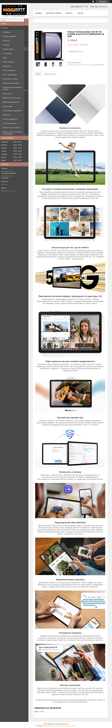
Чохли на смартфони (10, 119)
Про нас (80, 13)
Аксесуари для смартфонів (12, 111)
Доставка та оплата (53, 13)
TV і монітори (7, 53)
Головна (38, 13)
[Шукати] (26, 20)
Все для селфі (7, 106)
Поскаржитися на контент (50, 726)
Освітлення (7, 115)
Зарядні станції (8, 49)
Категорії (4, 28)
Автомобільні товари (10, 79)
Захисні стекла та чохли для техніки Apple (12, 133)
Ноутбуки (6, 45)
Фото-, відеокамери (10, 75)
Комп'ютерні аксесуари (11, 83)
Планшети (6, 41)
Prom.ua (66, 724)
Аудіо (4, 58)
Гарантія (69, 13)
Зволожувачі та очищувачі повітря (12, 88)
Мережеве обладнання (11, 102)
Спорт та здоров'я (9, 70)
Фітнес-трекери (8, 62)
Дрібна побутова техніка (11, 98)
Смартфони (7, 32)
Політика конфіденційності (67, 726)
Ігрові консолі (7, 94)
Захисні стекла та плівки (11, 128)
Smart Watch (7, 66)
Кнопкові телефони (9, 36)
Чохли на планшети (10, 123)
